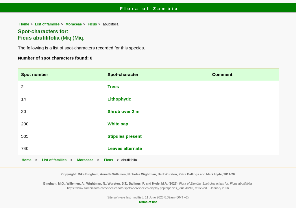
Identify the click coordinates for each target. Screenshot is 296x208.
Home (24, 24)
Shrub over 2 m (124, 111)
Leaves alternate (125, 148)
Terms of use (147, 202)
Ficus (92, 24)
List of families (47, 24)
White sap (118, 123)
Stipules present (125, 136)
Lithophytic (119, 98)
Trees (113, 86)
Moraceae (74, 24)
